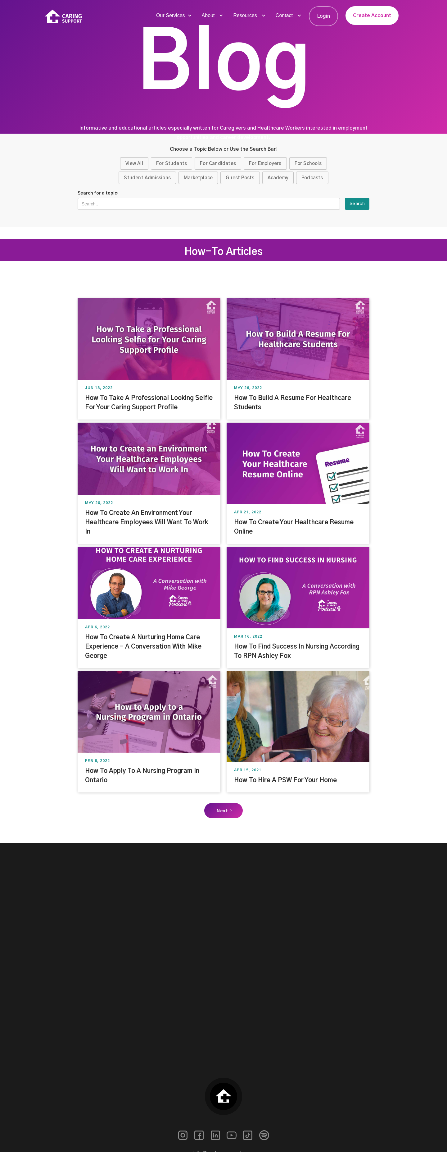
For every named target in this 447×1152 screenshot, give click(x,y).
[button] (173, 15)
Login (323, 16)
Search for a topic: (98, 193)
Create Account (372, 15)
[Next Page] (223, 810)
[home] (63, 16)
